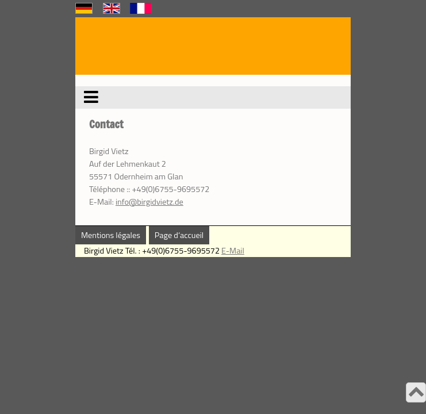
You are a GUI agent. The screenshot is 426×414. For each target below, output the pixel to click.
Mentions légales (110, 235)
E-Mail (232, 250)
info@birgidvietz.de (149, 201)
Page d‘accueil (179, 235)
